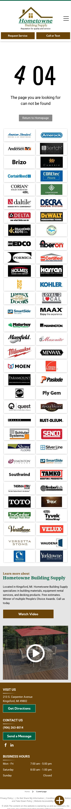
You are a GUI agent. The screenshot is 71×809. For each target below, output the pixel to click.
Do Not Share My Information (30, 798)
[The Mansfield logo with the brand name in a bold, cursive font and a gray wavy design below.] (19, 339)
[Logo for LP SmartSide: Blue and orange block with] (51, 461)
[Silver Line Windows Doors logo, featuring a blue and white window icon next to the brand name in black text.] (51, 447)
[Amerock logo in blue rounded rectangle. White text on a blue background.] (51, 135)
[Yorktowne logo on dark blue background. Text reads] (51, 556)
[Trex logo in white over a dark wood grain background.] (51, 502)
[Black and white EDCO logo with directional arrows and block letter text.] (19, 243)
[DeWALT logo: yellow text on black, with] (51, 216)
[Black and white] (19, 257)
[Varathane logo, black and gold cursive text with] (19, 529)
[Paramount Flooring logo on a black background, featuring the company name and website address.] (19, 379)
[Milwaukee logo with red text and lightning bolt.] (19, 352)
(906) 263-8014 (13, 727)
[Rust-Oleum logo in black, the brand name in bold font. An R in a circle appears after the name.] (51, 420)
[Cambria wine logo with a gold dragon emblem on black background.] (51, 162)
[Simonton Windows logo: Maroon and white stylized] (19, 461)
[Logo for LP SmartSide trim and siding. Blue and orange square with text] (19, 311)
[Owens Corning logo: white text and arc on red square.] (51, 366)
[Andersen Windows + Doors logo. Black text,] (19, 148)
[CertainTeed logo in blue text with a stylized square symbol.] (19, 176)
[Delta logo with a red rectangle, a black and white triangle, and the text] (19, 216)
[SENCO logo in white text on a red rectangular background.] (51, 434)
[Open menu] (66, 18)
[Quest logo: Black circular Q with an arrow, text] (19, 406)
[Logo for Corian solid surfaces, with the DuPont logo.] (19, 189)
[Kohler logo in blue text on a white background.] (51, 284)
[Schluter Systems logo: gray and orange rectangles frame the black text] (19, 434)
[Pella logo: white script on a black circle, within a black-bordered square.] (19, 393)
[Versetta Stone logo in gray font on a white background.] (19, 542)
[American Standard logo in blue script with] (19, 135)
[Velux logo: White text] (51, 529)
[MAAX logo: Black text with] (51, 311)
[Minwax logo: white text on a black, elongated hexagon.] (51, 352)
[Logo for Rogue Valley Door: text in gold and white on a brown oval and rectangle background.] (51, 406)
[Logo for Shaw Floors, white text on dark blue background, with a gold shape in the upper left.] (19, 447)
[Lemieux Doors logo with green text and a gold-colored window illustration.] (19, 298)
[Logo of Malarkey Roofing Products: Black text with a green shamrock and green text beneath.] (19, 325)
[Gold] (19, 230)
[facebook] (5, 745)
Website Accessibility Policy (46, 801)
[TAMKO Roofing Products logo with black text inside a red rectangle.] (51, 474)
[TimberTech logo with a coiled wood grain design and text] (51, 488)
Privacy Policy (6, 798)
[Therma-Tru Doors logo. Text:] (19, 488)
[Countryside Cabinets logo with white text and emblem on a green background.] (51, 189)
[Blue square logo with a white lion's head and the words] (19, 556)
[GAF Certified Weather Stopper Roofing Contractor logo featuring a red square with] (51, 257)
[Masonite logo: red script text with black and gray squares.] (51, 339)
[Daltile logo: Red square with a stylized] (19, 203)
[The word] (19, 162)
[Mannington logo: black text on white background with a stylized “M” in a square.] (51, 325)
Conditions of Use (54, 798)
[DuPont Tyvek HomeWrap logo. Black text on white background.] (51, 515)
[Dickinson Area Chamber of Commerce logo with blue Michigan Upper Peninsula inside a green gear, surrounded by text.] (51, 230)
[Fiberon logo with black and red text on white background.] (51, 243)
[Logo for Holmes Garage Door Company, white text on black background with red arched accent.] (19, 271)
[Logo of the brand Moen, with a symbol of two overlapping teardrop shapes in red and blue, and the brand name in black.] (19, 366)
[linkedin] (12, 745)
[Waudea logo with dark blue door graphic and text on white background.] (51, 542)
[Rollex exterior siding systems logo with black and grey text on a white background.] (19, 420)
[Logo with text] (51, 298)
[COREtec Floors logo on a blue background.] (51, 176)
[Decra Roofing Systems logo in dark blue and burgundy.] (51, 203)
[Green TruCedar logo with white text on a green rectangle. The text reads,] (19, 515)
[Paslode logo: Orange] (51, 379)
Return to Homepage (35, 118)
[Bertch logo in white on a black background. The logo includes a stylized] (51, 148)
